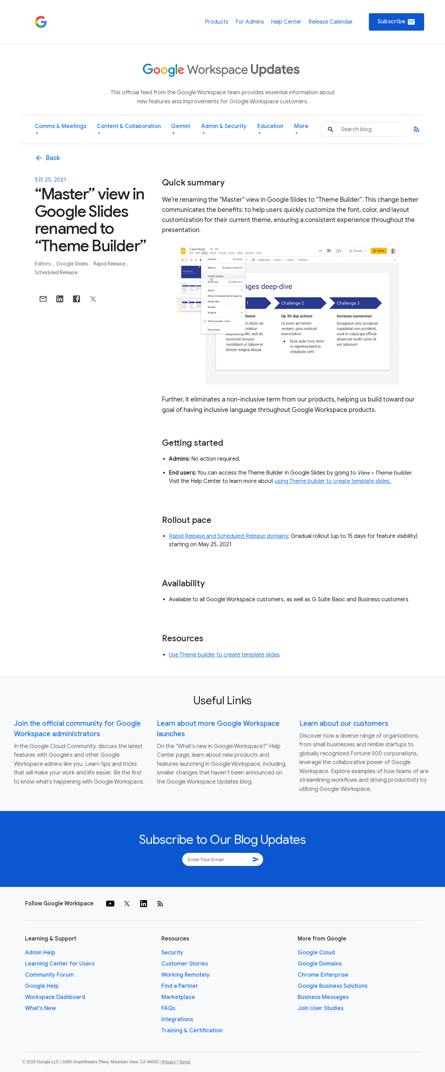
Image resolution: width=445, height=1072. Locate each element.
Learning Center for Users (60, 963)
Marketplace (178, 997)
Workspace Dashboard (55, 997)
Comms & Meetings (60, 129)
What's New (40, 1008)
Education (270, 129)
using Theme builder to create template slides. (333, 481)
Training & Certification (191, 1030)
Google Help (42, 986)
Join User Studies (320, 1008)
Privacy (169, 1061)
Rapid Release (110, 264)
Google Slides (72, 264)
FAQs (168, 1008)
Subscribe (396, 22)
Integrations (177, 1019)
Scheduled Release (56, 272)
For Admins (249, 21)
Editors (43, 264)
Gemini (180, 129)
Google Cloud (316, 952)
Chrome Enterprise (323, 974)
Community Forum (49, 974)
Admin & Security (223, 129)
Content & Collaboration (129, 129)
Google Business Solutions (332, 986)
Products (216, 21)
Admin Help (40, 952)
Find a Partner (179, 986)
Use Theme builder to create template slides (224, 654)
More (301, 129)
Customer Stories (184, 963)
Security (172, 952)
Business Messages (323, 997)
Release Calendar (330, 21)
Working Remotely (185, 974)
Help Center (286, 21)
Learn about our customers (343, 723)
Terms (184, 1061)
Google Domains (320, 963)
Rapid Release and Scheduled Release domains (228, 536)
